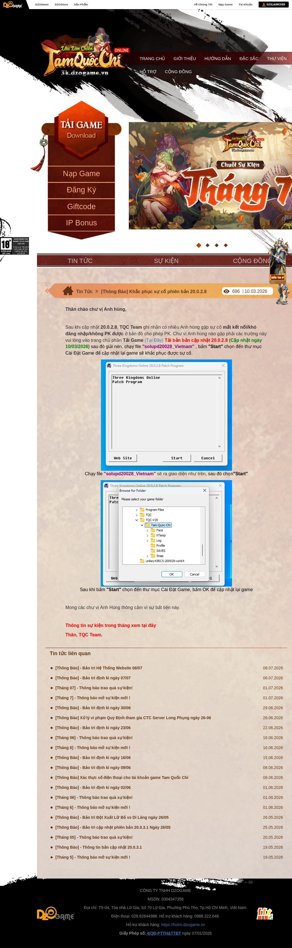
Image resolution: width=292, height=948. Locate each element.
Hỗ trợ (148, 71)
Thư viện (277, 58)
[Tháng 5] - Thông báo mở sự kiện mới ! (92, 857)
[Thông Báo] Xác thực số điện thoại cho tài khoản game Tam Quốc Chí (121, 777)
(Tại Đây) (154, 340)
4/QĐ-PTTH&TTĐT (163, 933)
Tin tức (80, 260)
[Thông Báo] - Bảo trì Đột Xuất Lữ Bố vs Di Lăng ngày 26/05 (112, 817)
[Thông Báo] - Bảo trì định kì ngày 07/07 (93, 678)
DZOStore (61, 4)
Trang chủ (152, 58)
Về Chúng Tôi (203, 4)
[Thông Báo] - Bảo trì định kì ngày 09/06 (93, 767)
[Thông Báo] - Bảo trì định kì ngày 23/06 (93, 727)
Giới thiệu (184, 58)
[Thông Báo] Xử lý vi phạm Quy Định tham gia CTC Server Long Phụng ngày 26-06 (133, 717)
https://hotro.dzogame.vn (183, 924)
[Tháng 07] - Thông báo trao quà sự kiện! (93, 688)
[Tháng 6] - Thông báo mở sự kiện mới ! (92, 747)
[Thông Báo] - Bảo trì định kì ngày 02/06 (93, 787)
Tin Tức (84, 291)
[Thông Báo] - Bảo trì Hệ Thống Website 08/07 (98, 668)
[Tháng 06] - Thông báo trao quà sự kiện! (93, 737)
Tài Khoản (245, 4)
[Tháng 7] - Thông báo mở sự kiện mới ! (92, 698)
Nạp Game (225, 4)
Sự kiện (166, 260)
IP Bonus (81, 223)
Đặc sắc (248, 58)
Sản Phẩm (81, 4)
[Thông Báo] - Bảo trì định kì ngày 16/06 (93, 757)
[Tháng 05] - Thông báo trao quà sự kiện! (93, 837)
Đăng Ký (81, 190)
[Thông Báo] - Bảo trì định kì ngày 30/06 (93, 708)
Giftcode (81, 206)
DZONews (42, 4)
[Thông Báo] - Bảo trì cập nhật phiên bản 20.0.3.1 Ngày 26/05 (113, 827)
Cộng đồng (178, 71)
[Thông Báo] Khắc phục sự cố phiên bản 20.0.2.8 (154, 291)
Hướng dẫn (217, 58)
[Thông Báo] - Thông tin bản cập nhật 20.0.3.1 (98, 847)
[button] (198, 245)
